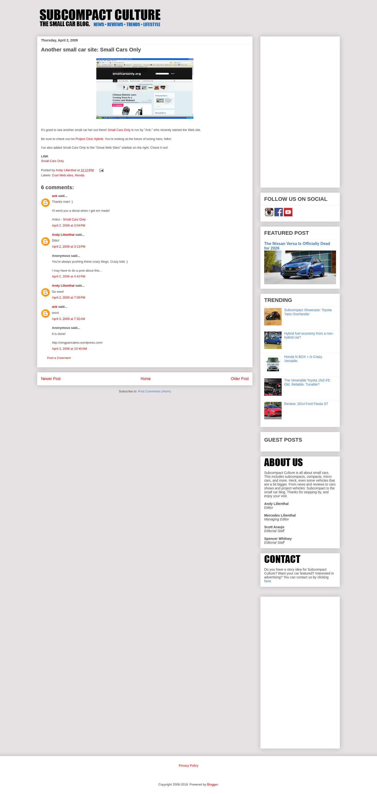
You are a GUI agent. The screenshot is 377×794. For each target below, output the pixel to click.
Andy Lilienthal (63, 234)
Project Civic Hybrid (89, 139)
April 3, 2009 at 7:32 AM (68, 319)
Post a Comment (59, 358)
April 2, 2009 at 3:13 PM (68, 246)
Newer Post (51, 379)
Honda (79, 175)
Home (146, 379)
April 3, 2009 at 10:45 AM (69, 348)
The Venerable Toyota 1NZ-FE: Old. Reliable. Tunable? (307, 382)
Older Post (240, 379)
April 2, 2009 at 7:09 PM (68, 297)
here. (268, 581)
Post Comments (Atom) (154, 391)
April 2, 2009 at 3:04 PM (68, 225)
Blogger (212, 784)
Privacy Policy (188, 765)
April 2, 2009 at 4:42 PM (68, 276)
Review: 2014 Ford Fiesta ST (306, 404)
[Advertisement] (300, 111)
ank (54, 196)
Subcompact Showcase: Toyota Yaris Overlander (308, 312)
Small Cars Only (119, 130)
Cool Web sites (62, 175)
